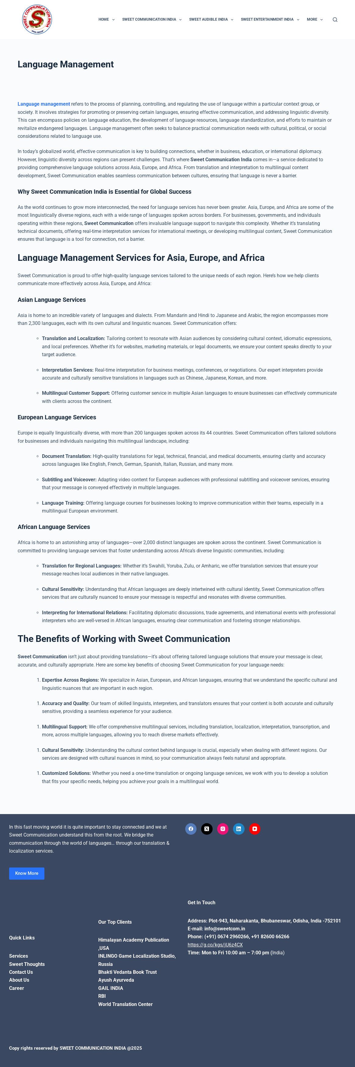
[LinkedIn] (239, 829)
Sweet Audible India (212, 19)
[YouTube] (255, 829)
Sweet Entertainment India (271, 19)
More (316, 19)
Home (108, 19)
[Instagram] (223, 829)
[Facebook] (191, 829)
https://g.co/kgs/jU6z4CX (215, 945)
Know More (26, 873)
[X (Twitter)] (207, 829)
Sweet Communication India (153, 19)
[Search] (335, 19)
